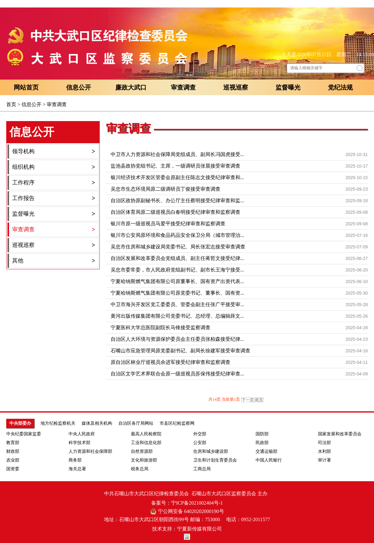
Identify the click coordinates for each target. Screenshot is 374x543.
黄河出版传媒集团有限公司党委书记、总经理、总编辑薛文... (177, 316)
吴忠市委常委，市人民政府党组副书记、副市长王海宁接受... (177, 269)
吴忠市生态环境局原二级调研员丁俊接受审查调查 (165, 189)
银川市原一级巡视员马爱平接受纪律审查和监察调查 (168, 223)
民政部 (262, 442)
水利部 (324, 451)
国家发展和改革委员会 (340, 434)
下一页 (248, 400)
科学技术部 (79, 442)
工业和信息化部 (146, 442)
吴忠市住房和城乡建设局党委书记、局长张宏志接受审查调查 (178, 246)
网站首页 (26, 87)
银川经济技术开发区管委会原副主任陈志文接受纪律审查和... (177, 177)
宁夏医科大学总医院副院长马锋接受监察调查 (160, 327)
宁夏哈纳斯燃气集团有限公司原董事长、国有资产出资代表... (177, 281)
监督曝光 (288, 87)
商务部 (75, 460)
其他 (53, 261)
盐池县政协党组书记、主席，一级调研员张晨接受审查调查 (175, 166)
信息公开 (78, 87)
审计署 (324, 460)
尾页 (259, 400)
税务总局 (139, 469)
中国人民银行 (269, 460)
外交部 (199, 434)
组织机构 (53, 167)
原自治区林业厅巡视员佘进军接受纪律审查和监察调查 (170, 362)
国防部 (262, 434)
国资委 (12, 469)
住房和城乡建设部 (210, 451)
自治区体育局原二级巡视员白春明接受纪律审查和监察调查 (175, 212)
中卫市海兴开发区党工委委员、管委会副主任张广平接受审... (177, 304)
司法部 (324, 442)
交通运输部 (266, 451)
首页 (11, 104)
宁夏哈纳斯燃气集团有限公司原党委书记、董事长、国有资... (177, 293)
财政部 (12, 451)
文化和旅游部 (144, 460)
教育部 (12, 442)
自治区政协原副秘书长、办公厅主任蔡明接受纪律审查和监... (177, 200)
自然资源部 (142, 451)
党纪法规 (340, 87)
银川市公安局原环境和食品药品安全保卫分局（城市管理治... (177, 235)
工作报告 (53, 198)
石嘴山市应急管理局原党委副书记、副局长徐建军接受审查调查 (180, 350)
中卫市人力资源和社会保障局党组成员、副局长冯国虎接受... (177, 154)
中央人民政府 (82, 434)
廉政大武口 (130, 87)
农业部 (12, 460)
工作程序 (53, 183)
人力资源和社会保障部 (90, 451)
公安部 (199, 442)
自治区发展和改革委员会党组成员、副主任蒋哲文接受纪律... (177, 258)
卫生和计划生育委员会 (215, 460)
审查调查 (183, 87)
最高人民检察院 (146, 434)
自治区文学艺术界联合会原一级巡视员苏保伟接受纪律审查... (177, 373)
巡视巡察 (235, 87)
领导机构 (53, 151)
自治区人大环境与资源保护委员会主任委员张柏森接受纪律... (177, 339)
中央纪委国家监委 (23, 434)
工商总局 (202, 469)
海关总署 (77, 469)
